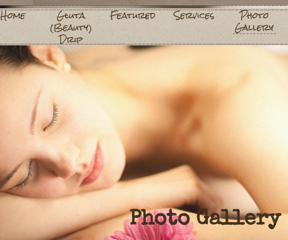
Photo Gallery (254, 21)
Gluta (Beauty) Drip (71, 27)
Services (194, 15)
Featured (133, 15)
